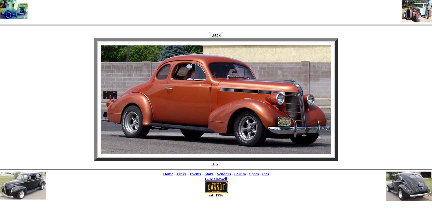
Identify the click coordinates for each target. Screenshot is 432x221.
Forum (240, 174)
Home (168, 174)
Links (181, 174)
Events (195, 174)
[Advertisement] (215, 9)
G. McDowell (216, 178)
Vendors (224, 174)
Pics (265, 174)
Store (209, 174)
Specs (254, 174)
